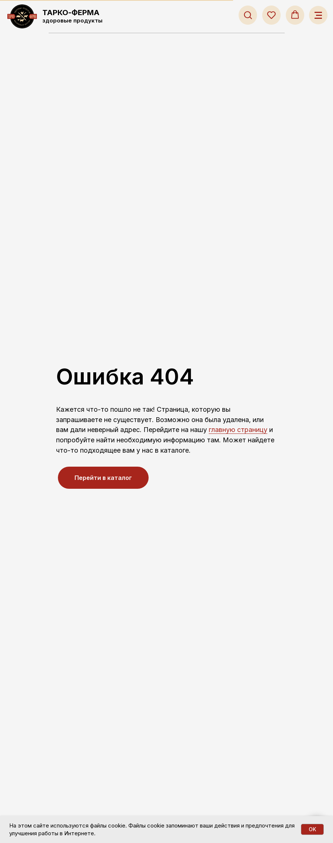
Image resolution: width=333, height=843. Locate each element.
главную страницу (238, 429)
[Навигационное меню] (318, 15)
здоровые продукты (72, 20)
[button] (247, 14)
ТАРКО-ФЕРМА (71, 12)
